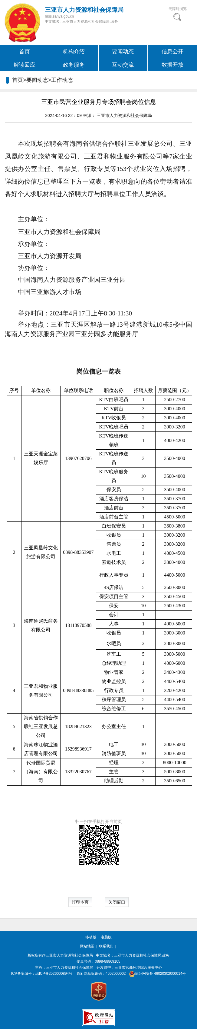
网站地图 (87, 946)
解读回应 (24, 65)
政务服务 (74, 65)
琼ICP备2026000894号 (54, 973)
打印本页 (80, 902)
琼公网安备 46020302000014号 (156, 973)
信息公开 (172, 51)
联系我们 (106, 946)
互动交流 (123, 65)
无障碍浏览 (178, 9)
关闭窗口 (116, 902)
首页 (24, 51)
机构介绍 (74, 51)
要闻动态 (123, 51)
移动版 (90, 937)
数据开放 (172, 65)
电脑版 (106, 937)
